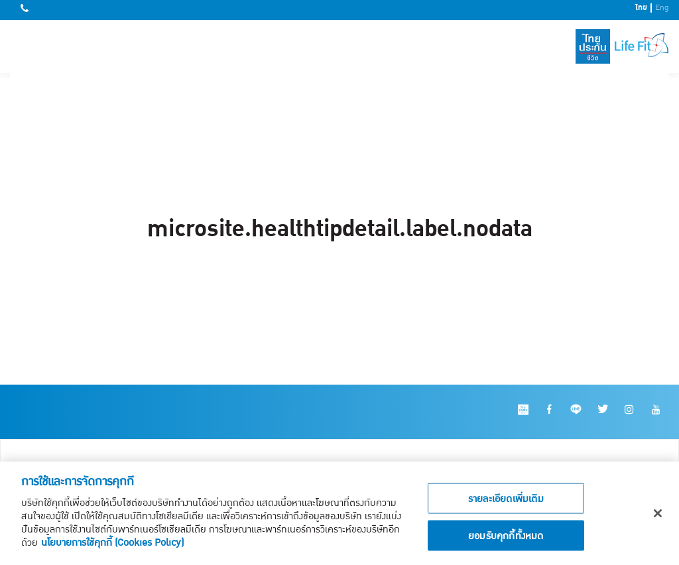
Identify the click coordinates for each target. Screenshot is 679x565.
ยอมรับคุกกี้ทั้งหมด (506, 538)
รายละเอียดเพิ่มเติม (506, 501)
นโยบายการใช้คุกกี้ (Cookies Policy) (112, 545)
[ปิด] (657, 516)
